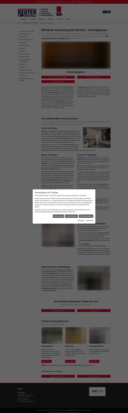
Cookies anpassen (58, 216)
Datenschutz (89, 220)
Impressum (81, 220)
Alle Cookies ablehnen (71, 216)
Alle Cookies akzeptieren (86, 216)
